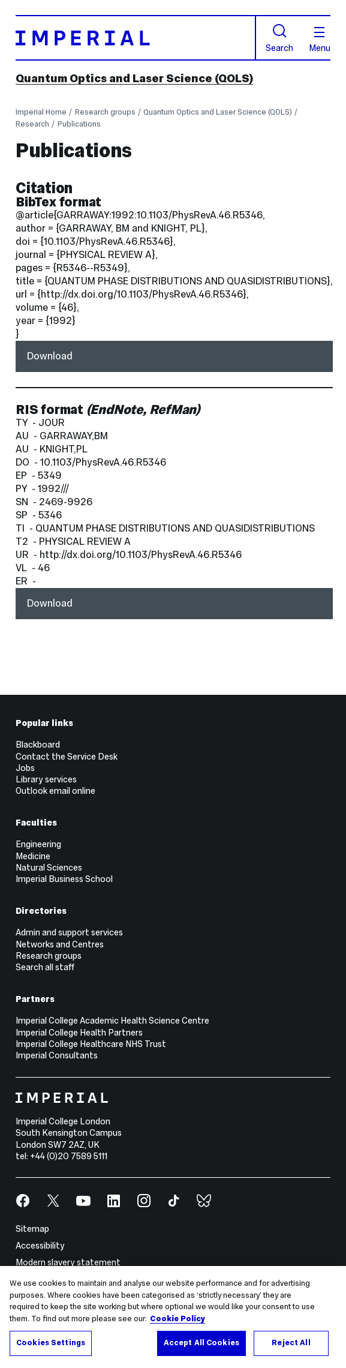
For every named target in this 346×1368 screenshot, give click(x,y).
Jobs (25, 768)
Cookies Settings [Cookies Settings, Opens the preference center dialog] (50, 1343)
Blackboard (38, 744)
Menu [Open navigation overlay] (319, 39)
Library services (46, 779)
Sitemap (32, 1228)
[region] (173, 1317)
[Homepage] (135, 38)
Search (279, 37)
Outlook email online (55, 790)
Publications (79, 123)
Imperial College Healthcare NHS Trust (91, 1044)
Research (32, 123)
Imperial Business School (64, 879)
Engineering (38, 844)
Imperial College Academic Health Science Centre (112, 1020)
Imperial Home (41, 111)
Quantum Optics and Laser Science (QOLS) (134, 78)
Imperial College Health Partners (79, 1032)
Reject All (291, 1343)
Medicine (33, 856)
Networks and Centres (60, 944)
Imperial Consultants (57, 1055)
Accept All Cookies (201, 1343)
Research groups (105, 111)
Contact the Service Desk (67, 756)
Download (50, 356)
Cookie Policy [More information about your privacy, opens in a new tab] (177, 1319)
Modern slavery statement (68, 1262)
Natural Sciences (49, 867)
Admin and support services (69, 932)
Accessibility (40, 1245)
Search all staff (45, 967)
